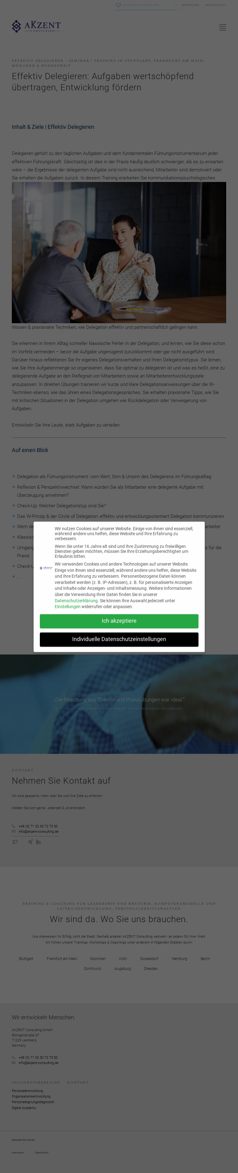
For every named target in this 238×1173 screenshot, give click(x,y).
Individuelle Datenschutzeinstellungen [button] (119, 643)
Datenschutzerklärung (76, 604)
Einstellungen (68, 610)
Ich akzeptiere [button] (119, 625)
